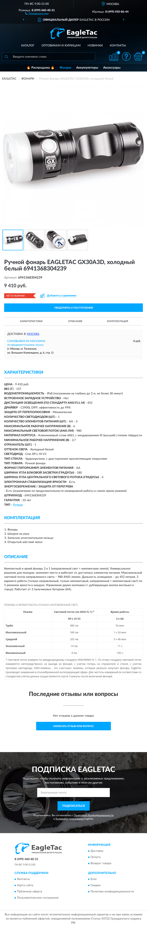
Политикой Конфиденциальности (94, 815)
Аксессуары (111, 67)
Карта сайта (25, 885)
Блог (94, 879)
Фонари (65, 67)
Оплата (95, 857)
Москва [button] (33, 334)
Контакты (118, 45)
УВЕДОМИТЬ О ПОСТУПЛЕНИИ (73, 308)
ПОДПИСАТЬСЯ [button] (73, 806)
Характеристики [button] (31, 321)
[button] (37, 13)
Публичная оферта (29, 891)
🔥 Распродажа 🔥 (41, 67)
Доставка (97, 850)
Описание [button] (75, 321)
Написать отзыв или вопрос (73, 726)
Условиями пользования (69, 819)
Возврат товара (101, 863)
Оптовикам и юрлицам (61, 45)
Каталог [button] (27, 45)
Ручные (18, 504)
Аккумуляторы (87, 67)
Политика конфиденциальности (112, 891)
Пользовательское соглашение (38, 897)
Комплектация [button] (117, 321)
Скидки (95, 885)
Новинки (95, 45)
